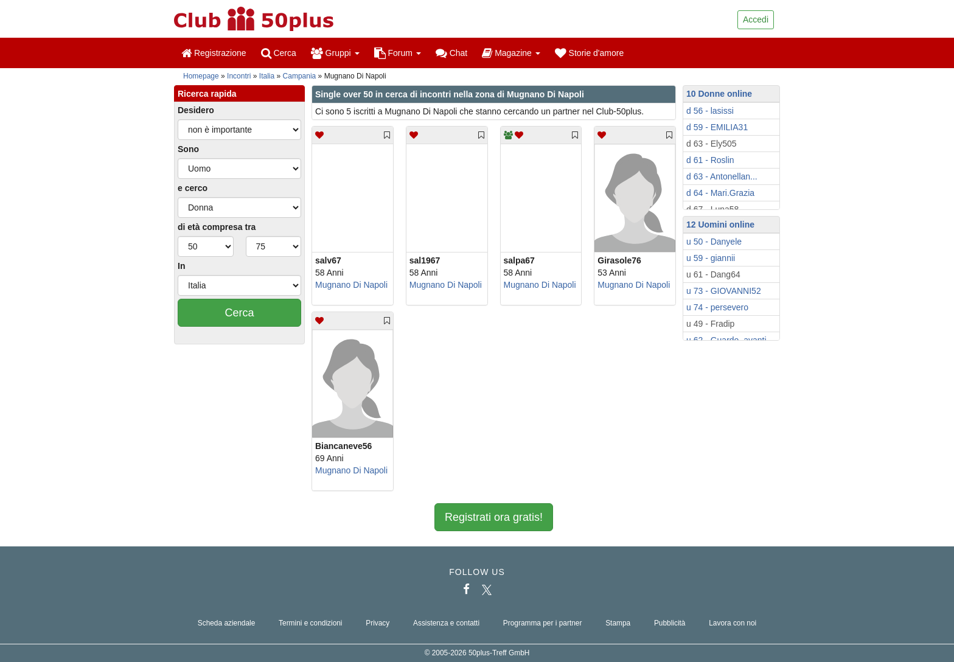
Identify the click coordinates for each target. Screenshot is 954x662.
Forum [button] (397, 53)
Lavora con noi (732, 623)
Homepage (201, 76)
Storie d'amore (589, 53)
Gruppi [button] (335, 53)
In (181, 266)
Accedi (755, 19)
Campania (299, 76)
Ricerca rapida (207, 94)
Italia (266, 76)
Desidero (196, 110)
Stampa (617, 623)
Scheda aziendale (227, 623)
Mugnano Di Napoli (351, 285)
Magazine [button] (511, 53)
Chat (451, 53)
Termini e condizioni (310, 623)
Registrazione (213, 53)
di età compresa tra (217, 227)
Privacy (377, 623)
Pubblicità (670, 623)
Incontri (239, 76)
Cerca (278, 53)
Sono (188, 149)
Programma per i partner (542, 623)
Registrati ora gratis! (494, 517)
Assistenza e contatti (446, 623)
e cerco (192, 188)
